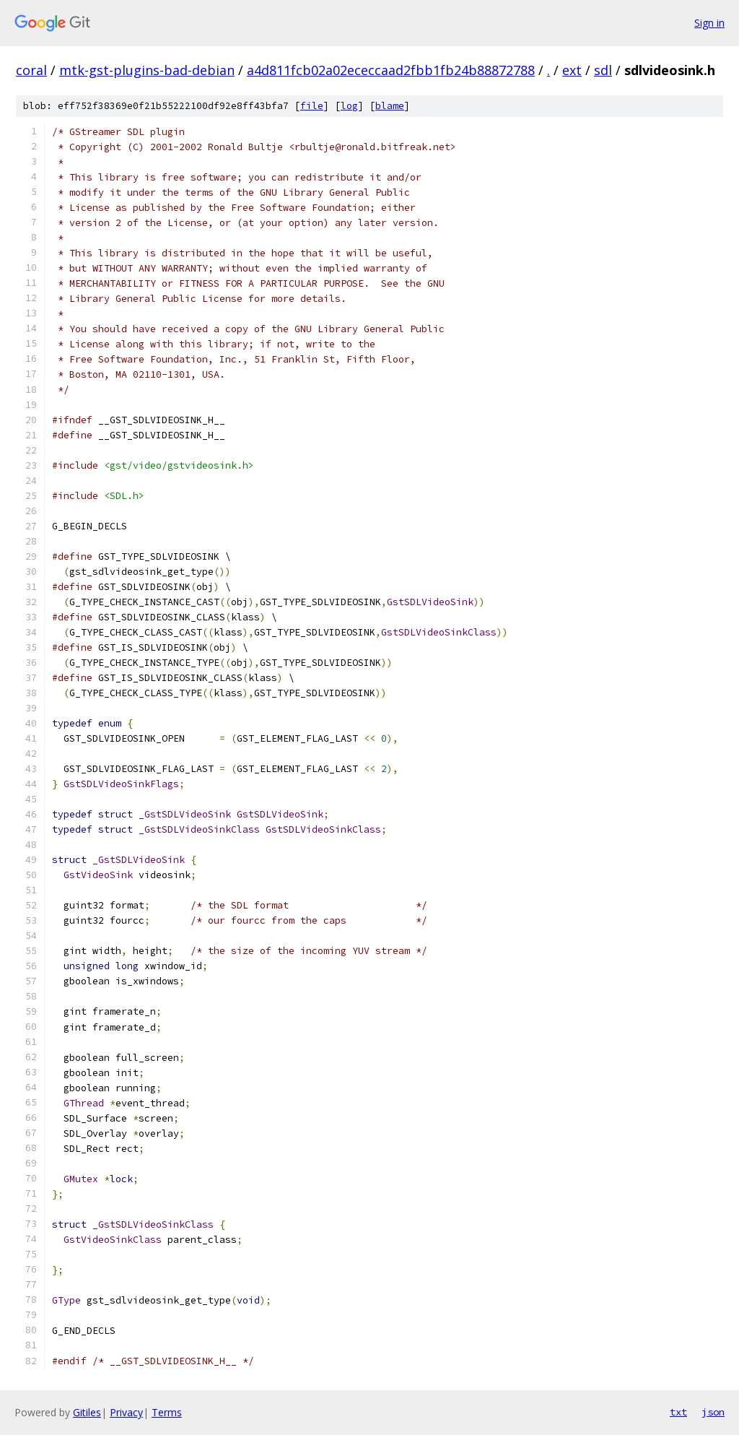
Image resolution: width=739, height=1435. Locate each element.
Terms (167, 1412)
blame (389, 106)
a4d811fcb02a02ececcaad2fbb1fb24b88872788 (391, 70)
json (713, 1411)
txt (678, 1411)
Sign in (709, 23)
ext (572, 70)
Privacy (126, 1412)
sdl (603, 70)
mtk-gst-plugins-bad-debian (147, 70)
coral (31, 70)
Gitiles (87, 1412)
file (311, 106)
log (349, 106)
